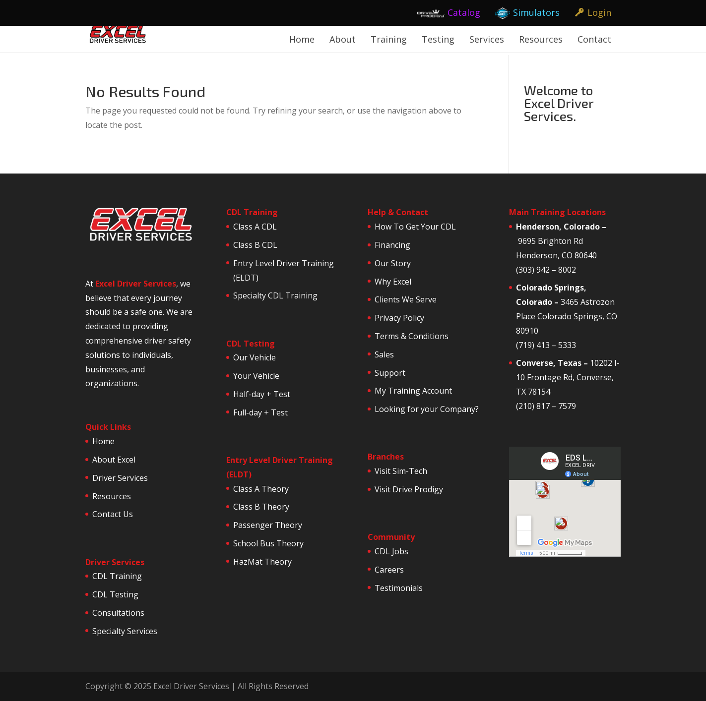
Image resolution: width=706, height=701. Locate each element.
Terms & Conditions (412, 336)
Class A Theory (261, 488)
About (342, 39)
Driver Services (120, 477)
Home (302, 39)
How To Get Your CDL (415, 226)
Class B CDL (255, 244)
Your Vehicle (256, 375)
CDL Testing (115, 594)
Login (599, 12)
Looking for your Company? (427, 409)
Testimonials (399, 588)
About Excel (113, 459)
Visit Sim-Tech (401, 471)
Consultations (118, 612)
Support (390, 372)
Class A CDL (255, 226)
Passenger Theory (267, 525)
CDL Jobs (391, 551)
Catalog (464, 12)
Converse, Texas (548, 362)
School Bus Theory (268, 543)
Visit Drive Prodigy (409, 489)
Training (389, 39)
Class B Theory (261, 506)
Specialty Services (124, 631)
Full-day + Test (260, 412)
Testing (438, 39)
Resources (541, 39)
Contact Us (112, 514)
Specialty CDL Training (275, 295)
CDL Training (117, 576)
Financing (392, 244)
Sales (384, 354)
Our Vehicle (254, 357)
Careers (389, 569)
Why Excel (393, 281)
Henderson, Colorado (558, 226)
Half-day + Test (261, 394)
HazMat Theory (262, 561)
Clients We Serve (406, 299)
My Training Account (413, 390)
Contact (594, 39)
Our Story (393, 263)
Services (486, 39)
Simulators (536, 12)
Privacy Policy (399, 317)
